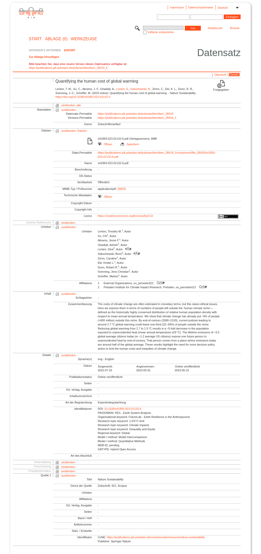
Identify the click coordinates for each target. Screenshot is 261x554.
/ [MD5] (121, 188)
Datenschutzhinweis (200, 7)
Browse (235, 28)
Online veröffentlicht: (187, 366)
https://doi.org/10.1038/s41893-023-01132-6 (82, 96)
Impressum (177, 7)
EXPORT (69, 50)
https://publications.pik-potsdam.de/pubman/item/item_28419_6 (68, 67)
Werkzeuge (84, 39)
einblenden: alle (71, 105)
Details (234, 74)
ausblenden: (69, 109)
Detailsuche (215, 28)
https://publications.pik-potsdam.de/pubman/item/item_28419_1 (137, 117)
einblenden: (68, 222)
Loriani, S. (122, 88)
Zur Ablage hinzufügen (44, 56)
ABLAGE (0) (56, 39)
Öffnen (105, 144)
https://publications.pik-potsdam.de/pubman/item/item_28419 (135, 113)
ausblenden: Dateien (74, 130)
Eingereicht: (105, 366)
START (35, 39)
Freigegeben (221, 89)
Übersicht (220, 74)
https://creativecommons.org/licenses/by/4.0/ (125, 215)
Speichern (129, 144)
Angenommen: (145, 366)
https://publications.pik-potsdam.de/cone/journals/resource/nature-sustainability (156, 537)
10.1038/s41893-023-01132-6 (122, 408)
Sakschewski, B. (140, 88)
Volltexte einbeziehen (161, 32)
